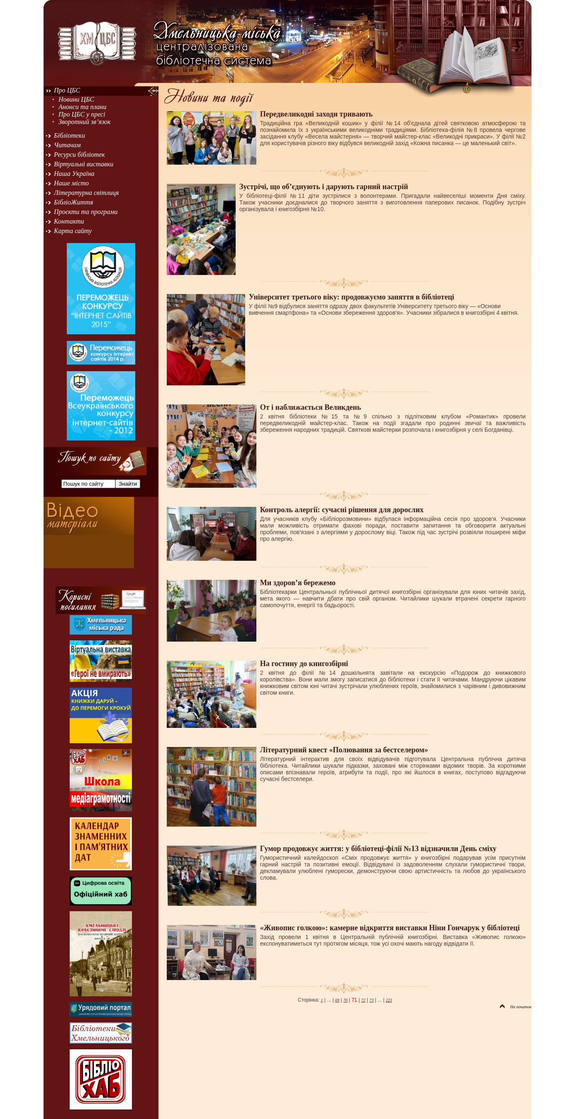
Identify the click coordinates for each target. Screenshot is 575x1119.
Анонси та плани (82, 106)
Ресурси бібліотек (79, 154)
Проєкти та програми (86, 211)
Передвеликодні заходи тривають (316, 114)
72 (363, 1000)
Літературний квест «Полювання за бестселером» (344, 750)
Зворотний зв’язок (84, 121)
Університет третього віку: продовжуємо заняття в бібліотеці (351, 297)
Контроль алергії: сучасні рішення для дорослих (342, 510)
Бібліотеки (69, 135)
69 (337, 1000)
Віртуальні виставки (83, 164)
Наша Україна (74, 173)
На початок (515, 1007)
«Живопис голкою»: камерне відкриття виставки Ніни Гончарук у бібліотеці (390, 928)
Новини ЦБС (76, 99)
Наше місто (71, 183)
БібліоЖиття (73, 202)
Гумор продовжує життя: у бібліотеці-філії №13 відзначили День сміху (378, 848)
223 (389, 1000)
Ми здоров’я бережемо (298, 583)
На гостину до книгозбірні (304, 663)
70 (346, 1000)
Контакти (69, 221)
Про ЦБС (67, 90)
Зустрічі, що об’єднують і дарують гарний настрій (323, 186)
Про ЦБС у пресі (81, 114)
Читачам (67, 144)
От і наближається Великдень (310, 407)
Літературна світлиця (86, 192)
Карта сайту (73, 230)
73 (371, 1000)
